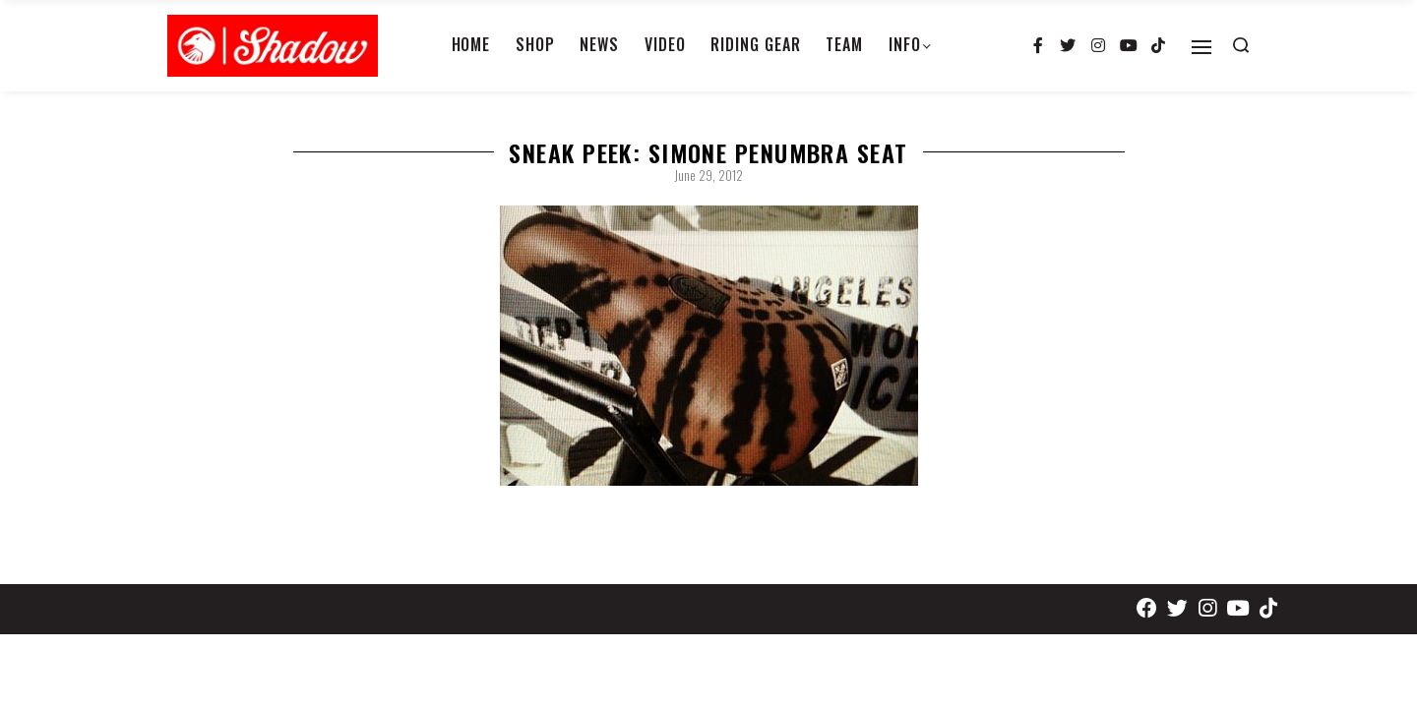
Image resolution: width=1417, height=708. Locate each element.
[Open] (1201, 47)
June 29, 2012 (708, 175)
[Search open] (1241, 45)
